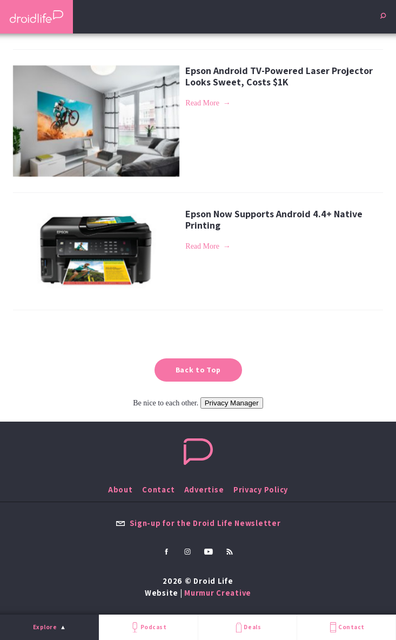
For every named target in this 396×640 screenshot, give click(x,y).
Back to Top (198, 370)
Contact (346, 627)
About (120, 489)
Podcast (148, 627)
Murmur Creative (217, 593)
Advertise (204, 489)
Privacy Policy (260, 489)
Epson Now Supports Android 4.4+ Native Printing (274, 219)
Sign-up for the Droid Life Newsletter (198, 523)
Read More (202, 103)
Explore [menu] (45, 627)
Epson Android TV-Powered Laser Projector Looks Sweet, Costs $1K (279, 76)
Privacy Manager (232, 403)
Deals (247, 627)
